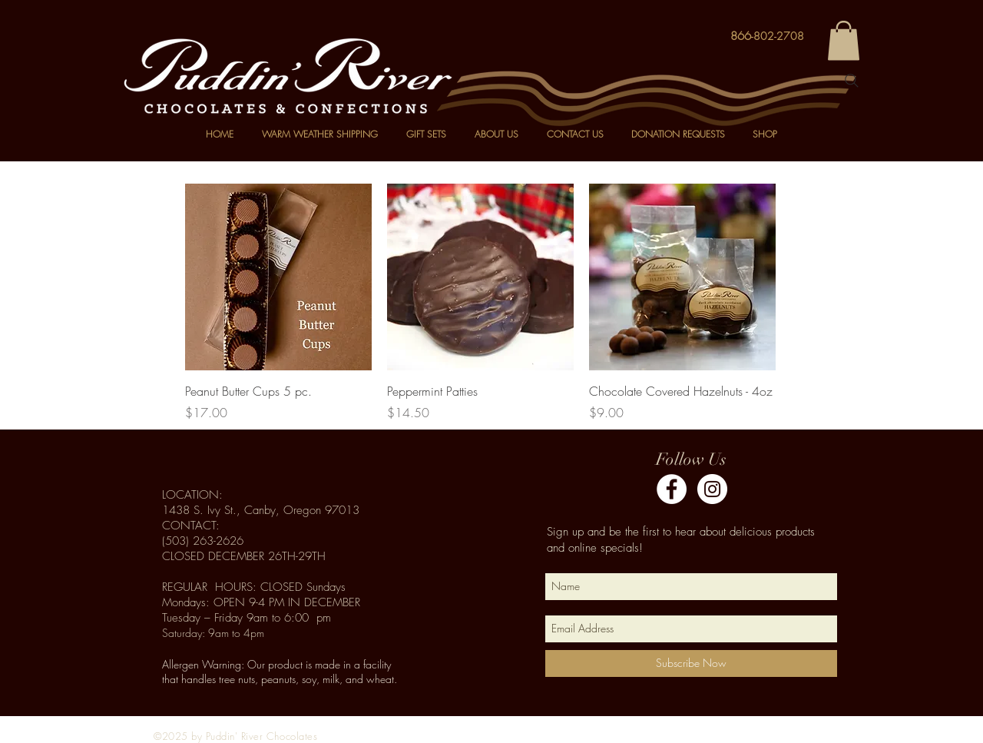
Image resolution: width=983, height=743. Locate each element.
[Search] (852, 81)
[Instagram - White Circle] (712, 489)
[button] (843, 40)
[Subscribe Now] (691, 663)
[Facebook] (672, 489)
